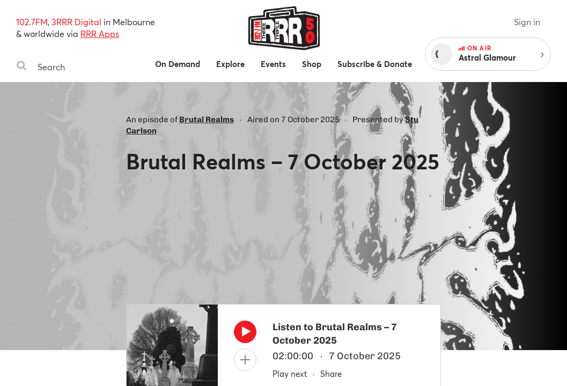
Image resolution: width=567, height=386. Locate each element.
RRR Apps (99, 33)
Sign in (527, 21)
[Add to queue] (245, 359)
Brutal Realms (206, 119)
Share (331, 373)
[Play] (245, 334)
